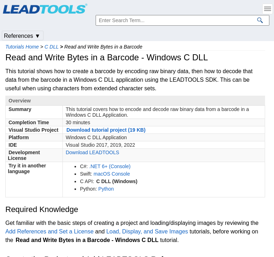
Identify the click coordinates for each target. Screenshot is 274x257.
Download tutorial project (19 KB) (106, 130)
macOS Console (111, 174)
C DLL (52, 47)
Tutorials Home (22, 47)
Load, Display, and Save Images (147, 231)
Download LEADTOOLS (92, 152)
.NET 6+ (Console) (110, 166)
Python (106, 189)
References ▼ (22, 36)
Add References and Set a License (49, 231)
